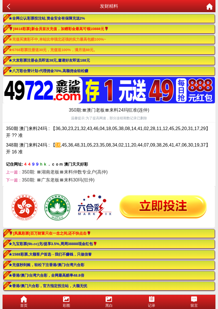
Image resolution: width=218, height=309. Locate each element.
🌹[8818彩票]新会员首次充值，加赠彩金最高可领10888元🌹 (59, 29)
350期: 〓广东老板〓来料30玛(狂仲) (58, 180)
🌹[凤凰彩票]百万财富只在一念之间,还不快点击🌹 (50, 233)
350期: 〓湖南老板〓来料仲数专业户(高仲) (65, 172)
